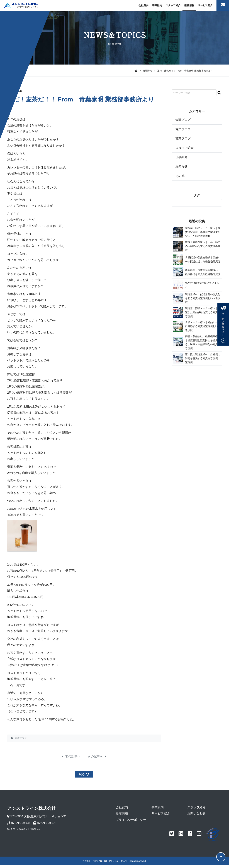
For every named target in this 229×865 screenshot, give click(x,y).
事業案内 (157, 5)
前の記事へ (71, 756)
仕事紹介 (181, 157)
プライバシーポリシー (131, 819)
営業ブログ (183, 138)
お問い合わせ (196, 813)
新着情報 (189, 5)
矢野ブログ (183, 119)
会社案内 (143, 5)
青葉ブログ (20, 738)
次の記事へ (97, 756)
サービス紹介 (205, 5)
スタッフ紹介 (173, 5)
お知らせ (181, 166)
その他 (179, 176)
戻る (84, 774)
